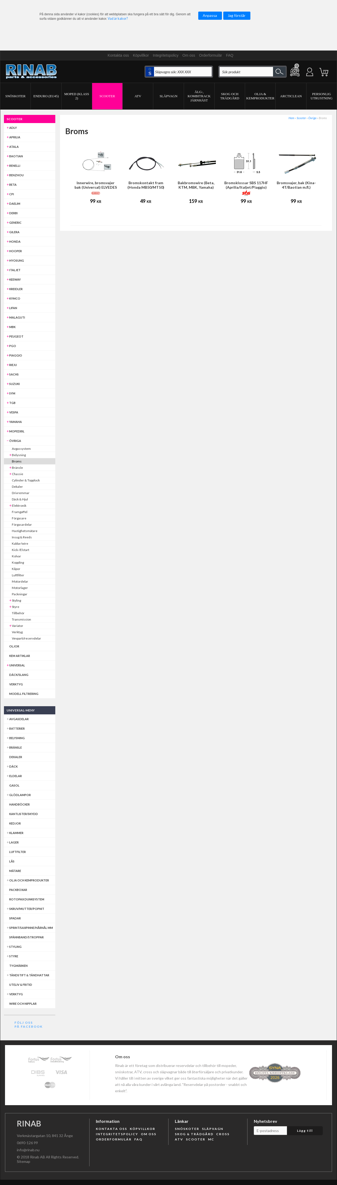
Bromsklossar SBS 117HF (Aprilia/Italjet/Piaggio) (246, 185)
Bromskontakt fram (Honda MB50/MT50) (145, 185)
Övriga (312, 118)
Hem (291, 118)
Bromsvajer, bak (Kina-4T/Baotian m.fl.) (296, 185)
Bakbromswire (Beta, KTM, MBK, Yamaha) (196, 185)
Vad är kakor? (118, 19)
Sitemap (23, 1161)
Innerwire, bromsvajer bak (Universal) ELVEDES (96, 185)
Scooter (301, 118)
